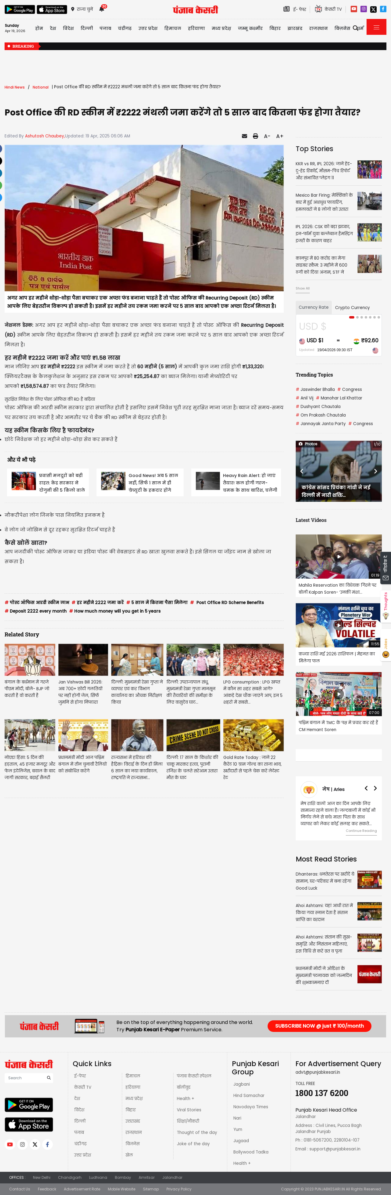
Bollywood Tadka (251, 1152)
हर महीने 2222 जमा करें (97, 603)
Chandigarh (70, 1177)
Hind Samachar (249, 1095)
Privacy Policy (179, 1189)
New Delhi (41, 1177)
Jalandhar (172, 1177)
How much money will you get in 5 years (115, 611)
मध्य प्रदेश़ (221, 28)
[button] (302, 471)
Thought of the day (197, 1132)
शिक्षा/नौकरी (188, 1121)
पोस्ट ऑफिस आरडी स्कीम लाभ (37, 603)
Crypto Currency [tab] (352, 308)
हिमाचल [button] (172, 28)
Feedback (47, 1189)
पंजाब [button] (105, 28)
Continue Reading (361, 830)
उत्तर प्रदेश (148, 28)
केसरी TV (82, 1087)
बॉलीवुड (184, 1087)
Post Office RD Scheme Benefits (227, 603)
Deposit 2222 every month (36, 611)
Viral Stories (189, 1110)
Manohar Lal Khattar (339, 398)
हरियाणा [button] (196, 28)
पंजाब (79, 1132)
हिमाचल (133, 1076)
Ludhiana (98, 1177)
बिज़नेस (133, 1144)
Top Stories (314, 149)
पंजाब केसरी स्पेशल (194, 1076)
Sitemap (151, 1189)
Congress (349, 389)
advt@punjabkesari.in (317, 1072)
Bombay (123, 1177)
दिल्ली (87, 28)
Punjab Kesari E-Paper (153, 1029)
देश (77, 1099)
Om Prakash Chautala (321, 415)
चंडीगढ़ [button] (125, 28)
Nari (237, 1118)
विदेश (79, 1110)
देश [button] (53, 28)
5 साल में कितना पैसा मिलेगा (157, 603)
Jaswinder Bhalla (315, 389)
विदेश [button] (68, 28)
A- (267, 136)
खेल (129, 1155)
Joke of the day (193, 1144)
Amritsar (147, 1177)
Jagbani (241, 1084)
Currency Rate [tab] (314, 307)
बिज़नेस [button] (342, 28)
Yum (237, 1129)
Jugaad (241, 1141)
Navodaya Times (250, 1107)
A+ (280, 136)
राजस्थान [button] (318, 28)
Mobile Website (121, 1189)
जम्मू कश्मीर (250, 28)
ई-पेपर (80, 1076)
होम (39, 28)
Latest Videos (311, 520)
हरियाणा (133, 1087)
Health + (185, 1099)
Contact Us (19, 1189)
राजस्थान (134, 1132)
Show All (303, 288)
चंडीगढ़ (80, 1144)
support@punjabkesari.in (334, 1149)
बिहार (275, 28)
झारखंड (294, 28)
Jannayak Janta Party (321, 424)
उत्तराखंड (133, 1121)
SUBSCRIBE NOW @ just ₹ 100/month (319, 1025)
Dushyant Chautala (318, 407)
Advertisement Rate (82, 1189)
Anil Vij (304, 398)
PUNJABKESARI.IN (330, 1189)
